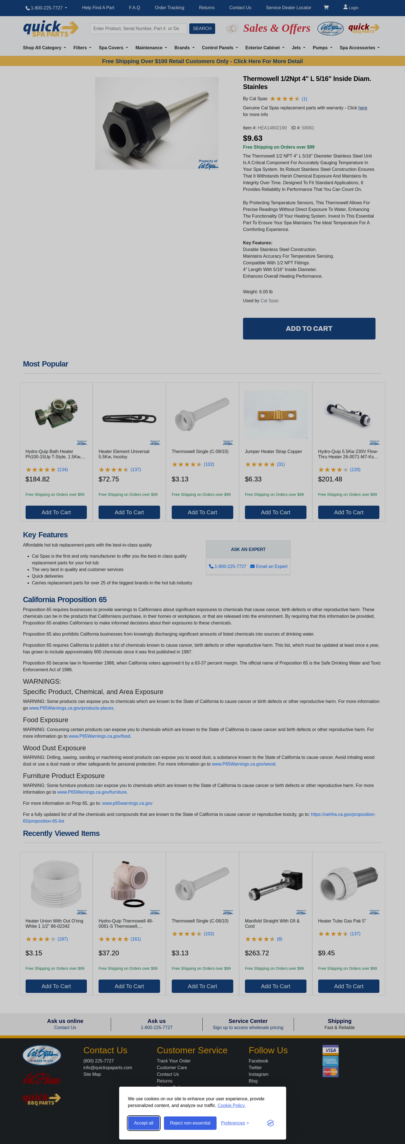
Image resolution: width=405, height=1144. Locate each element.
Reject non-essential (190, 1123)
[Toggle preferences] (235, 1123)
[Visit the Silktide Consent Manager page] (270, 1123)
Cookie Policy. (232, 1105)
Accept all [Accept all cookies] (143, 1123)
